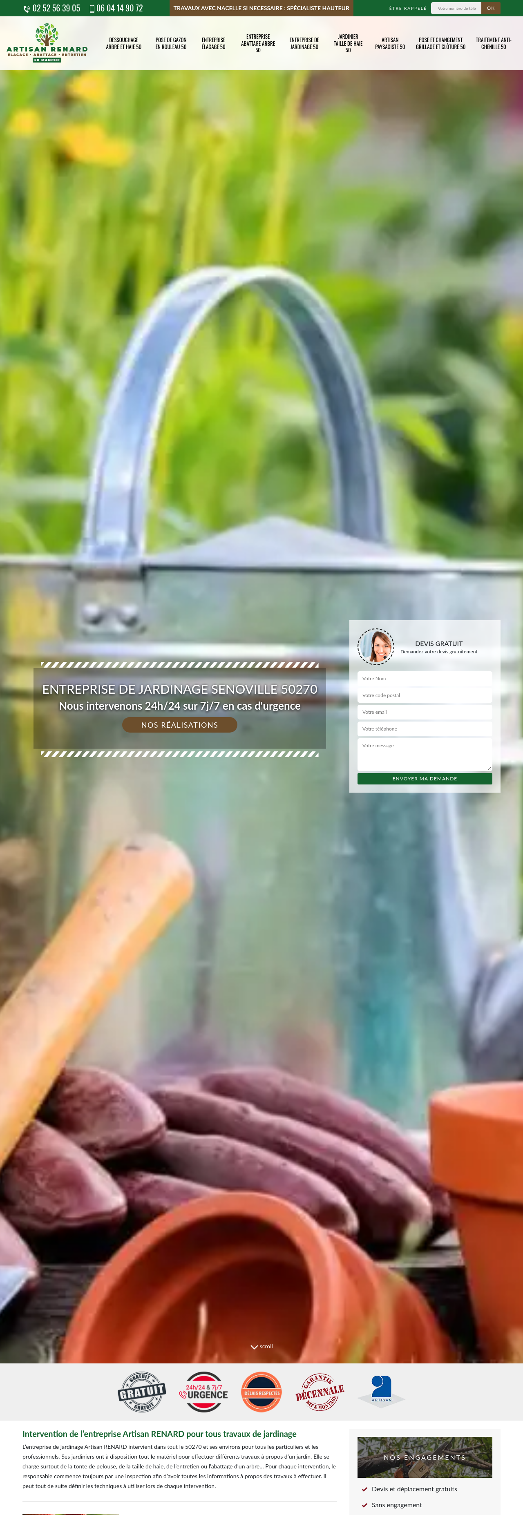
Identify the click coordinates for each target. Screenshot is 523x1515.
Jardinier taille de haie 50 (348, 43)
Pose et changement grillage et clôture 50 (441, 43)
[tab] (261, 757)
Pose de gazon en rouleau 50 (171, 43)
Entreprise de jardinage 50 (304, 43)
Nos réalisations (180, 724)
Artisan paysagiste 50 (390, 43)
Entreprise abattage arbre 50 (258, 43)
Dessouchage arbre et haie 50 (123, 43)
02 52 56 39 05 (51, 8)
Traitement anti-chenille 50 (494, 43)
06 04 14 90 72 (115, 8)
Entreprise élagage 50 (214, 43)
